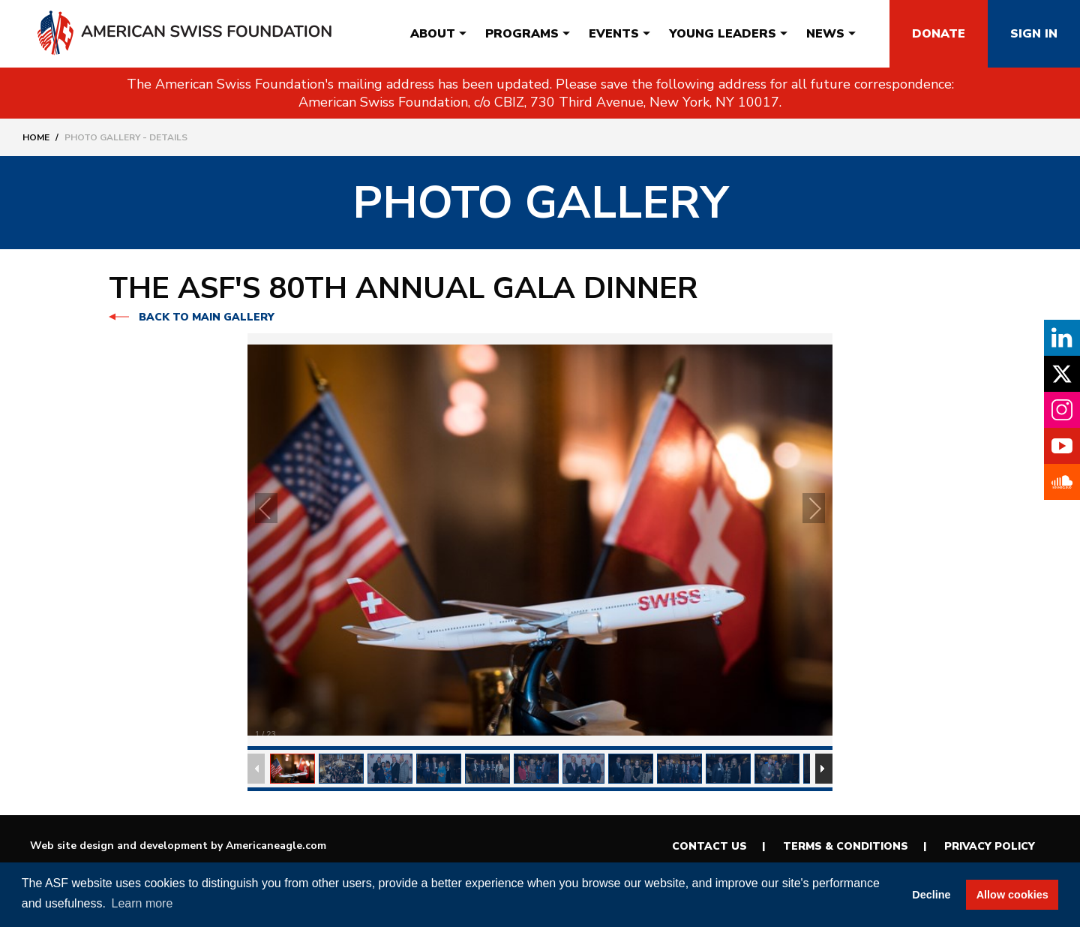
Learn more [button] (142, 903)
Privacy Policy (989, 846)
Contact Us (709, 846)
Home (36, 137)
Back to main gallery (206, 317)
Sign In (1034, 34)
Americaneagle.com (276, 845)
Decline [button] (931, 895)
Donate (938, 34)
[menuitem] (432, 34)
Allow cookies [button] (1012, 895)
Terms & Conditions (845, 846)
